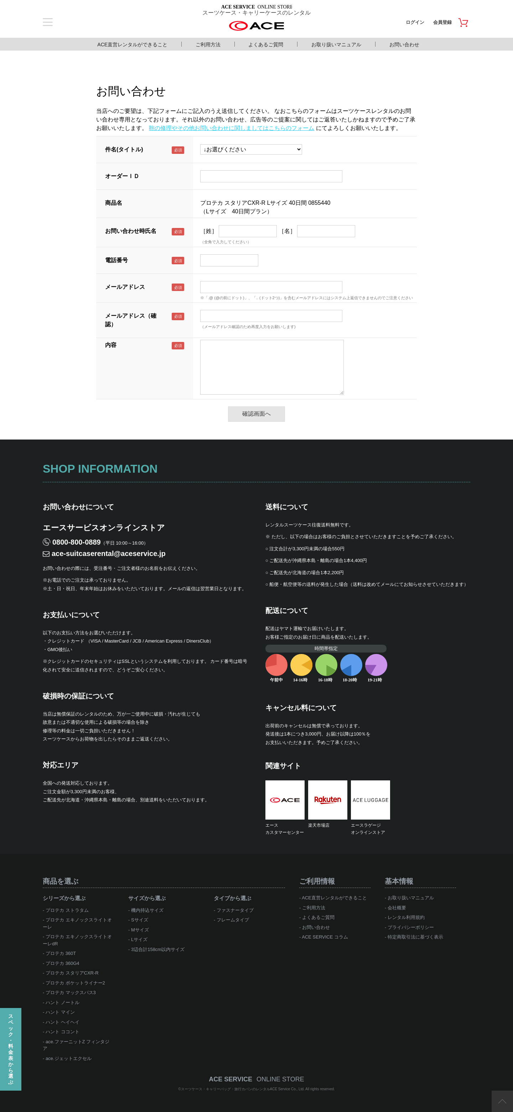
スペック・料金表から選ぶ (10, 1049)
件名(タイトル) (124, 149)
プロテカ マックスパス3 (71, 992)
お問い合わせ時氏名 (130, 231)
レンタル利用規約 (406, 917)
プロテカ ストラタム (67, 910)
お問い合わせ (404, 44)
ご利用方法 (208, 44)
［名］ (287, 231)
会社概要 (397, 907)
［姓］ (208, 231)
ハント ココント (62, 1031)
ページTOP (502, 1101)
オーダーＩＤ (122, 176)
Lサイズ (139, 939)
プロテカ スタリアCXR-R (72, 973)
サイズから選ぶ (147, 898)
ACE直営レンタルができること (132, 44)
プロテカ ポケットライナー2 (75, 983)
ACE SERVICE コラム (325, 937)
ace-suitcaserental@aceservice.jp (109, 553)
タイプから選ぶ (232, 898)
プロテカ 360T (61, 953)
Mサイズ (140, 929)
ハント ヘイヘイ (62, 1022)
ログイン (415, 22)
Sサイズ (139, 920)
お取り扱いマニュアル (336, 44)
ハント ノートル (62, 1002)
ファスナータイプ (235, 910)
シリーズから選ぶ (64, 898)
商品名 (113, 203)
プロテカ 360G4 (62, 963)
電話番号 (116, 260)
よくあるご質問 (265, 44)
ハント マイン (60, 1012)
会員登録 (442, 22)
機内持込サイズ (147, 910)
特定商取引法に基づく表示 (415, 937)
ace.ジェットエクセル (69, 1058)
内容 (110, 345)
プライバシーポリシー (411, 927)
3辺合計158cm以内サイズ (158, 949)
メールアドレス (125, 287)
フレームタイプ (233, 920)
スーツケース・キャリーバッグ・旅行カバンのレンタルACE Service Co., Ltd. (243, 1089)
